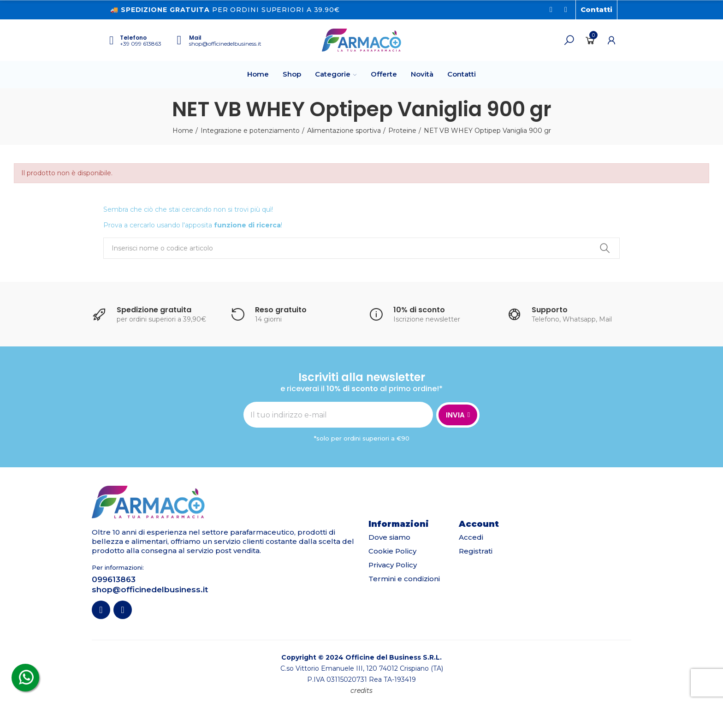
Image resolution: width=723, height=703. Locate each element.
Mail (195, 38)
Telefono (133, 38)
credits (361, 690)
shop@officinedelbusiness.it (225, 43)
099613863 (114, 579)
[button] (596, 9)
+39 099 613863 (140, 43)
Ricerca (605, 248)
